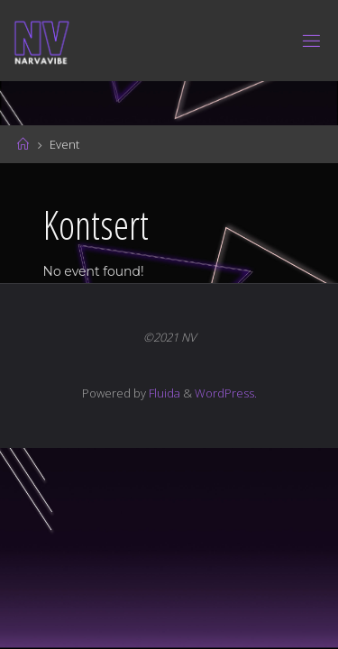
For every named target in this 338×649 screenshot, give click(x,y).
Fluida (163, 393)
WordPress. (226, 393)
